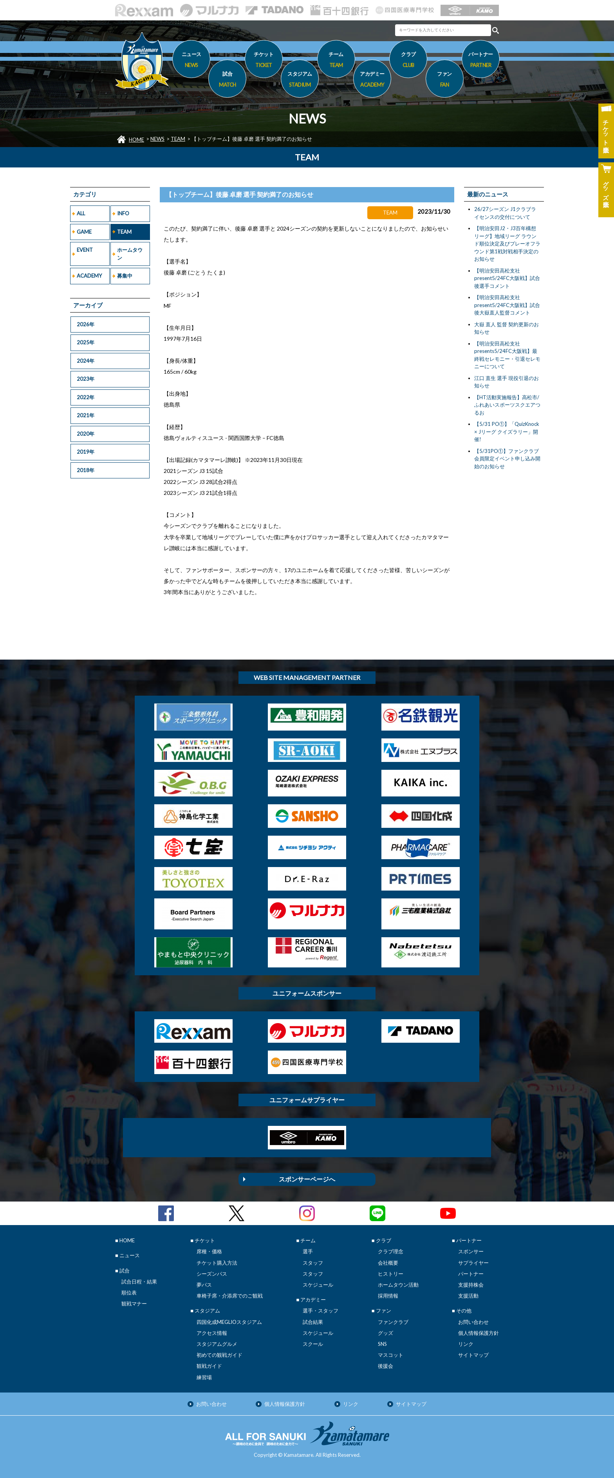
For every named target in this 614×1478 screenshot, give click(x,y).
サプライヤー (473, 1263)
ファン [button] (444, 80)
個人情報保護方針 (478, 1333)
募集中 (124, 276)
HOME (136, 139)
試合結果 (313, 1322)
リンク (465, 1344)
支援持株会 (471, 1285)
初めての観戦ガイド (219, 1355)
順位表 (129, 1292)
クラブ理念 (390, 1251)
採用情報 (388, 1296)
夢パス (204, 1285)
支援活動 (468, 1296)
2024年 (85, 361)
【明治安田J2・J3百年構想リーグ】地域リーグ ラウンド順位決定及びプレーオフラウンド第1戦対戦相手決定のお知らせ (507, 243)
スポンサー (471, 1251)
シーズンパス (212, 1274)
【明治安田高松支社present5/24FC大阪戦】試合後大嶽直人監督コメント (507, 305)
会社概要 (388, 1263)
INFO (123, 213)
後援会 (385, 1366)
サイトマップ (473, 1355)
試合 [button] (227, 80)
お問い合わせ (473, 1322)
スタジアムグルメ (217, 1344)
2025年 (85, 342)
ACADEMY (89, 276)
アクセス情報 (212, 1333)
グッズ (385, 1333)
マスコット (390, 1355)
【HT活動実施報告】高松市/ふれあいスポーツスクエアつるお (507, 405)
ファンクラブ (393, 1322)
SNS (382, 1344)
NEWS (157, 139)
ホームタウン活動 (398, 1285)
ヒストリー (390, 1274)
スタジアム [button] (299, 80)
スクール (313, 1344)
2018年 (85, 470)
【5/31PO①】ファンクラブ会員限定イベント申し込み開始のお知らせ (507, 458)
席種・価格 (209, 1251)
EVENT (85, 250)
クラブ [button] (408, 61)
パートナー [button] (480, 61)
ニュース (191, 61)
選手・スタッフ (320, 1310)
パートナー (471, 1274)
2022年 (85, 397)
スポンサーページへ (307, 1179)
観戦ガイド (209, 1366)
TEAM (178, 139)
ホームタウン (130, 254)
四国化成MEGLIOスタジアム (229, 1322)
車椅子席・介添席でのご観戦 (230, 1296)
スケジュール (318, 1285)
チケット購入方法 (217, 1263)
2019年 (85, 452)
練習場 (204, 1377)
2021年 (85, 415)
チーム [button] (336, 61)
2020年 (85, 434)
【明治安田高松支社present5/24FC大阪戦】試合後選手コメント (507, 278)
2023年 (85, 379)
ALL (81, 213)
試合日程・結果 (139, 1281)
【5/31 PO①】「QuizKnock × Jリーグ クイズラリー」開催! (506, 431)
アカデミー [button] (372, 80)
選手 (308, 1251)
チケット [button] (263, 61)
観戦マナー (134, 1303)
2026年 (85, 324)
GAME (84, 232)
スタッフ (313, 1263)
